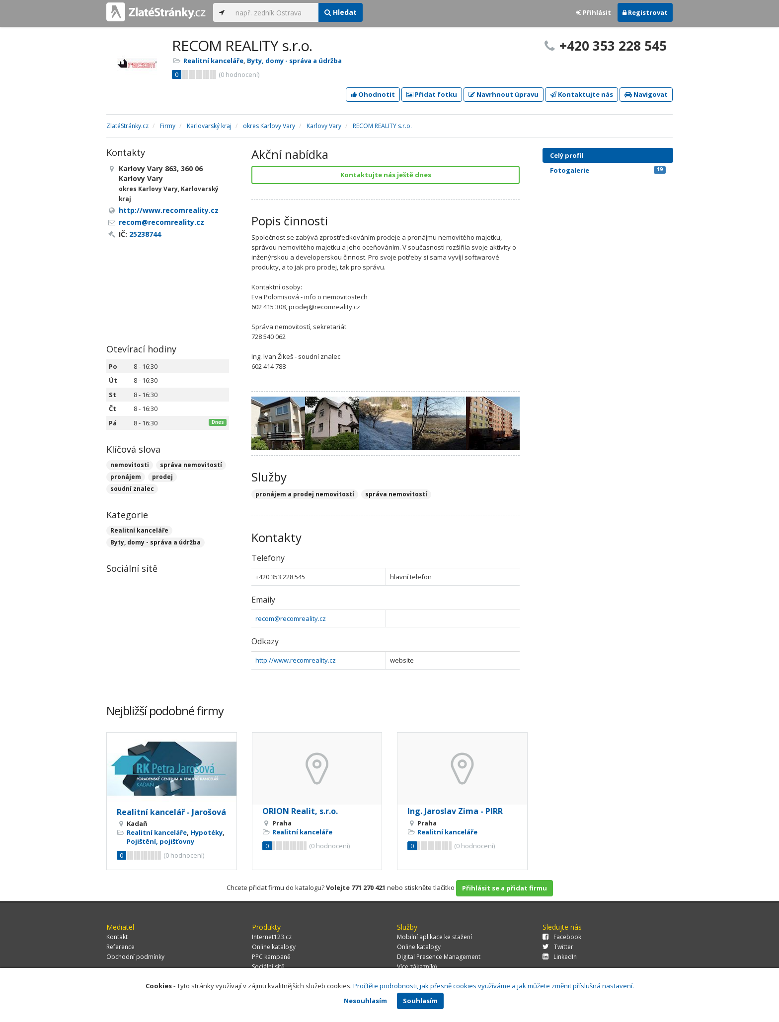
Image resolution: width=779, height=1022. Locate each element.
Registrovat (645, 12)
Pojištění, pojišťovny (160, 841)
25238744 (145, 234)
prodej (162, 477)
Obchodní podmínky (135, 957)
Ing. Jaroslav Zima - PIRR (455, 811)
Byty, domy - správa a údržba (294, 60)
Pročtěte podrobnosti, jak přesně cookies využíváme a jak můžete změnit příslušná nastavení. (493, 985)
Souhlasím (420, 1000)
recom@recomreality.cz (290, 618)
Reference (120, 947)
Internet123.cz (272, 937)
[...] (274, 12)
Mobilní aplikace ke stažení (434, 937)
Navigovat (646, 94)
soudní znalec (132, 488)
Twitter (558, 947)
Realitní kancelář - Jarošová (171, 812)
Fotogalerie (608, 170)
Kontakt (117, 937)
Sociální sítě (268, 966)
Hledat (340, 12)
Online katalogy (274, 947)
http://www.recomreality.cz (295, 660)
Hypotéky (206, 832)
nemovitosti (129, 465)
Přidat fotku (431, 94)
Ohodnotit (373, 94)
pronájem (125, 477)
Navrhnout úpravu (503, 94)
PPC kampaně (271, 957)
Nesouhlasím (365, 1000)
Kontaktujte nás (581, 94)
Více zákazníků (417, 966)
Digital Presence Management (438, 957)
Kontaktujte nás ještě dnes (385, 174)
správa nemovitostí (191, 465)
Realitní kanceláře (213, 60)
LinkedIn (560, 957)
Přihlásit (593, 12)
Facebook (562, 937)
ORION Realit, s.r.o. (300, 811)
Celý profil (566, 155)
